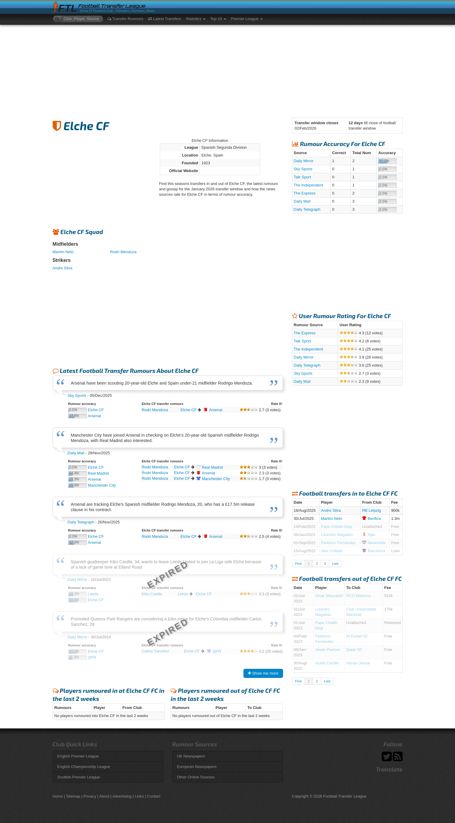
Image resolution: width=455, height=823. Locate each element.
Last (335, 563)
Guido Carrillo (327, 663)
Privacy (89, 796)
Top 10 (218, 18)
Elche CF (96, 410)
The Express (305, 193)
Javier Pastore (327, 649)
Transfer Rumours (125, 18)
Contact (153, 796)
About (104, 796)
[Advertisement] (228, 70)
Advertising (122, 796)
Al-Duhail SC (357, 636)
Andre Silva (62, 268)
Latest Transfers (164, 18)
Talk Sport (302, 177)
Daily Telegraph (81, 522)
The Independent (308, 185)
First (298, 563)
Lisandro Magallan (337, 534)
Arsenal (94, 416)
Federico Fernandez (338, 542)
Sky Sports (77, 395)
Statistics (196, 18)
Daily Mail (76, 453)
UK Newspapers (191, 756)
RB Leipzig (371, 510)
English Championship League (83, 766)
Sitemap (73, 796)
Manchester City (102, 485)
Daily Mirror (304, 161)
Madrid (209, 467)
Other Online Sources (195, 777)
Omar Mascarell (329, 595)
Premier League (247, 18)
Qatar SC (354, 649)
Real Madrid (98, 473)
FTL (67, 8)
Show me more (263, 673)
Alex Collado (332, 551)
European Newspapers (197, 766)
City (213, 478)
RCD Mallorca (358, 595)
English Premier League (78, 756)
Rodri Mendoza (123, 252)
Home (58, 796)
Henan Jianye (358, 663)
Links (139, 796)
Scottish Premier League (78, 777)
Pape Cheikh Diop (336, 526)
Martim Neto (63, 252)
